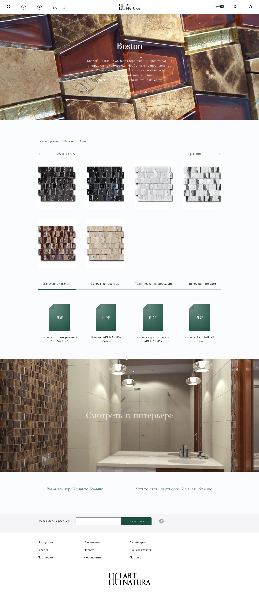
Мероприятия (93, 557)
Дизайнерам (138, 542)
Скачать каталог (141, 550)
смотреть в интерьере (130, 92)
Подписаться (136, 521)
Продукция (45, 542)
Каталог (69, 141)
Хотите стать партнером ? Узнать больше (173, 489)
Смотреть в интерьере (129, 415)
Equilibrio (195, 154)
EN (55, 8)
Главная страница (49, 141)
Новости (89, 550)
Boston (83, 141)
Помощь (135, 557)
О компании (92, 542)
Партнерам (45, 557)
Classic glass (64, 154)
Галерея (43, 550)
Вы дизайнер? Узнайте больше (75, 489)
